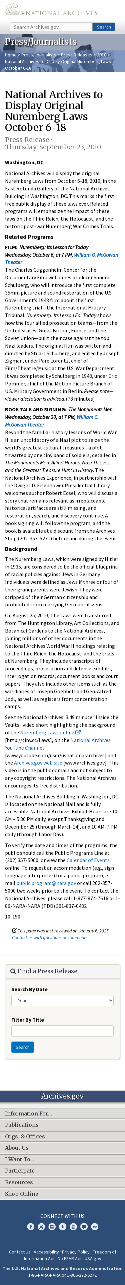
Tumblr (63, 1227)
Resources (19, 1182)
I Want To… (19, 1160)
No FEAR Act (70, 1258)
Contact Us (20, 1252)
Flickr (95, 1227)
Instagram (52, 1227)
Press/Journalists (38, 55)
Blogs (84, 1227)
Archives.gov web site (38, 762)
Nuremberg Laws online (50, 732)
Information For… (28, 1114)
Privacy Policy (76, 1252)
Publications (22, 1125)
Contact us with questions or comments (50, 937)
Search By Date (29, 989)
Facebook (31, 1227)
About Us (17, 1148)
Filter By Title (27, 1019)
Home (11, 55)
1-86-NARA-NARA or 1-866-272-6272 (62, 1275)
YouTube (73, 1227)
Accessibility (46, 1252)
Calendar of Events (88, 860)
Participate (20, 1171)
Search (104, 27)
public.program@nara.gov (46, 883)
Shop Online (21, 1194)
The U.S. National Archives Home (51, 10)
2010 (101, 55)
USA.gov (93, 1258)
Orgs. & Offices (25, 1137)
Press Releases (76, 55)
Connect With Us (62, 1216)
